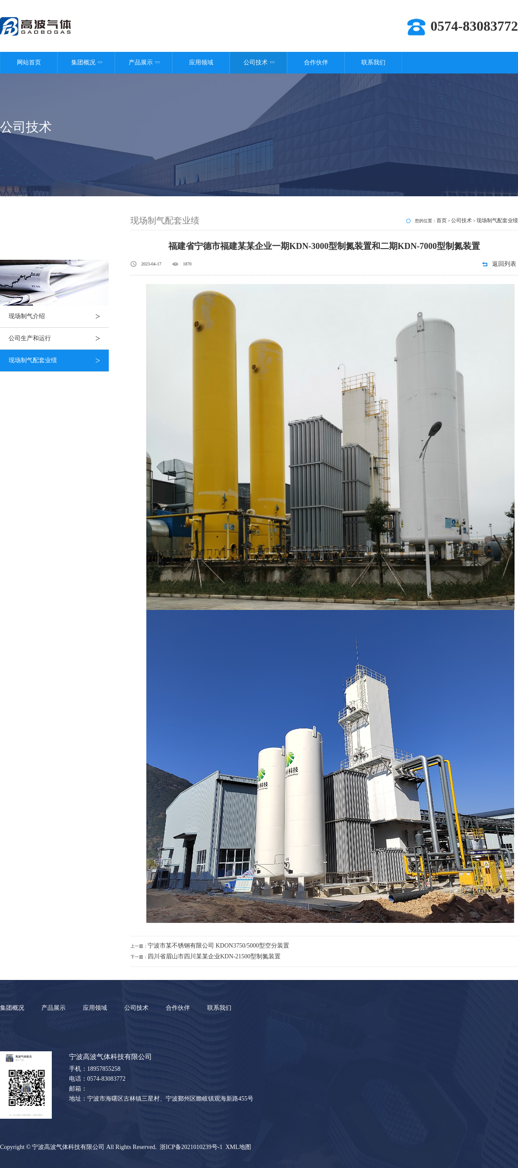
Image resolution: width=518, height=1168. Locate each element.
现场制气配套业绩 (59, 360)
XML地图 (238, 1147)
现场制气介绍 (59, 316)
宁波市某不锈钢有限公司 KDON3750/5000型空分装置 (218, 945)
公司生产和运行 (59, 338)
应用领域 (201, 62)
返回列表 (504, 264)
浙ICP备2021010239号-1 (191, 1147)
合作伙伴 (316, 62)
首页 (441, 220)
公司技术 (258, 62)
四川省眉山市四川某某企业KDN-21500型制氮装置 (214, 956)
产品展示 (143, 62)
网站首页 (29, 62)
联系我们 (373, 62)
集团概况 (86, 62)
